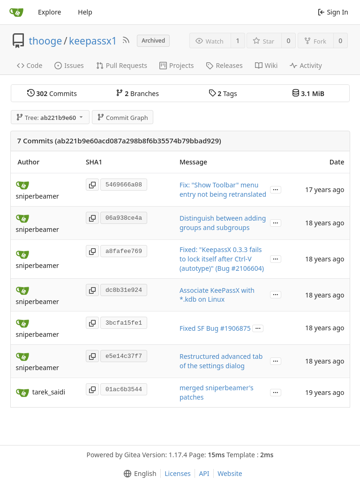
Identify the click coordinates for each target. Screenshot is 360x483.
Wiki (266, 65)
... (275, 189)
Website (230, 473)
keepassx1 (93, 40)
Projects (176, 65)
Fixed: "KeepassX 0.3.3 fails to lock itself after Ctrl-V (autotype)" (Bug (221, 259)
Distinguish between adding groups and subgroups (223, 223)
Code (30, 65)
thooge (45, 40)
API (204, 473)
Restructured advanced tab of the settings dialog (221, 361)
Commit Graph (122, 117)
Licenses (178, 473)
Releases (224, 65)
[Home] (16, 12)
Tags (223, 93)
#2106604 (247, 268)
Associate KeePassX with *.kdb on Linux (217, 295)
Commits (52, 93)
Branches (137, 93)
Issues (68, 65)
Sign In (333, 11)
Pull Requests (121, 65)
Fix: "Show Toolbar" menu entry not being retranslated (223, 189)
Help (85, 11)
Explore (49, 11)
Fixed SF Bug (200, 328)
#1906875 (235, 328)
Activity (306, 65)
